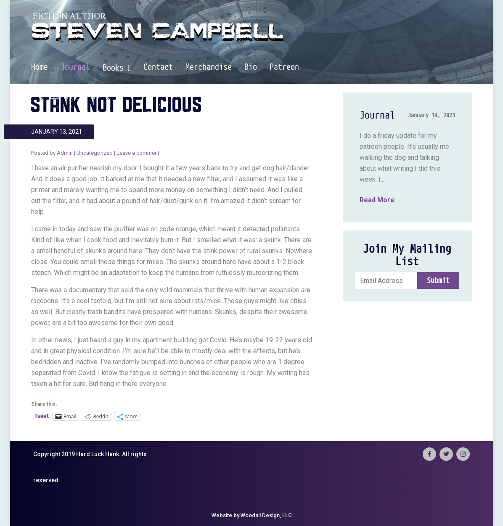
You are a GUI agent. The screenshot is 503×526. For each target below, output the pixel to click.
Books (117, 68)
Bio (250, 67)
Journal (75, 67)
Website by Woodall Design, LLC (252, 515)
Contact (158, 67)
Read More (377, 200)
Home (39, 67)
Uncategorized (95, 153)
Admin (65, 153)
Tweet (41, 416)
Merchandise (208, 67)
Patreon (284, 67)
